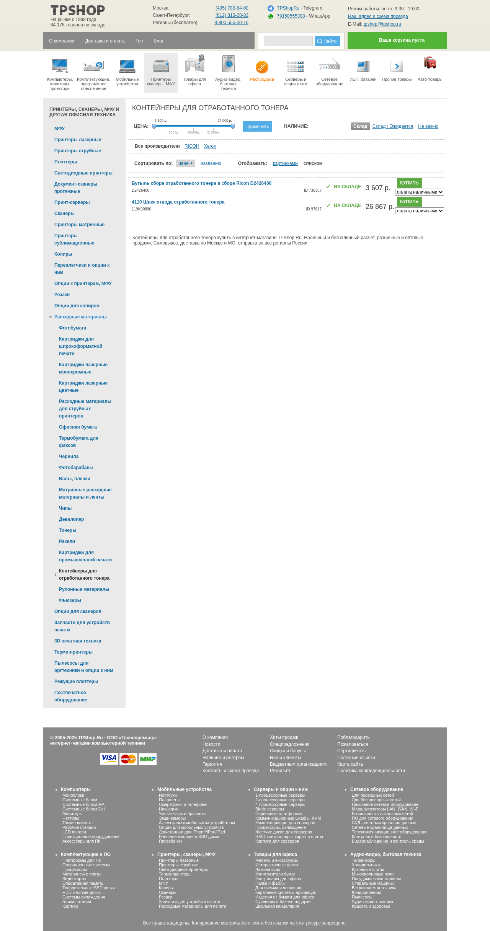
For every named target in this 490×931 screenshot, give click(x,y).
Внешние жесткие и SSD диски (189, 836)
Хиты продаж (284, 737)
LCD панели (74, 832)
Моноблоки (73, 795)
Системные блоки (79, 799)
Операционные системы (86, 865)
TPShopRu (288, 8)
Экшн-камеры (172, 818)
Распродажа (262, 67)
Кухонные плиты (368, 869)
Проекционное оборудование (90, 836)
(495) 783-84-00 (232, 8)
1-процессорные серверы (280, 795)
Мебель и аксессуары (276, 860)
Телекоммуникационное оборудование (390, 832)
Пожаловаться (352, 744)
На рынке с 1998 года (73, 19)
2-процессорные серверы (280, 799)
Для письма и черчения (278, 887)
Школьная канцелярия (277, 906)
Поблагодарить (353, 737)
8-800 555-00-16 (231, 22)
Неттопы (70, 818)
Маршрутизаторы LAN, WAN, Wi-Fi (386, 809)
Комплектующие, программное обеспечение (93, 72)
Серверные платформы (278, 813)
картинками (285, 163)
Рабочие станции (79, 827)
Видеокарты (74, 878)
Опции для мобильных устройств (191, 827)
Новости (211, 744)
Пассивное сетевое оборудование (385, 804)
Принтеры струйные (178, 865)
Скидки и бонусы (288, 750)
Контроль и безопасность (376, 836)
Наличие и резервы (223, 757)
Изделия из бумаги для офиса (284, 897)
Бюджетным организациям (298, 764)
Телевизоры (363, 860)
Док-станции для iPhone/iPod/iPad (192, 832)
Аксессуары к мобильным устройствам (197, 822)
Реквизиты (281, 770)
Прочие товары (396, 67)
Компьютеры (76, 789)
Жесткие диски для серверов (283, 832)
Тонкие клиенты (77, 822)
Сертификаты (352, 750)
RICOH (192, 146)
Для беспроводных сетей (376, 799)
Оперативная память (82, 883)
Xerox (210, 146)
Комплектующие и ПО (86, 854)
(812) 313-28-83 (232, 15)
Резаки (165, 897)
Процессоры (74, 869)
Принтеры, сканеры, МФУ (186, 854)
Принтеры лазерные (179, 860)
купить (409, 183)
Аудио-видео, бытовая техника (385, 854)
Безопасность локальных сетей (382, 813)
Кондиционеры (366, 892)
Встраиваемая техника (374, 887)
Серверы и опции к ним (281, 789)
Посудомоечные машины (376, 878)
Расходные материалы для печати (192, 906)
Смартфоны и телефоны (183, 804)
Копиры (166, 887)
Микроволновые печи (373, 874)
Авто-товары (430, 67)
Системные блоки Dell (84, 809)
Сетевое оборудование (329, 69)
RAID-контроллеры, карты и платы (289, 836)
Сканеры (167, 892)
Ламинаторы (267, 869)
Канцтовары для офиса (278, 878)
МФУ (163, 883)
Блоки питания (76, 901)
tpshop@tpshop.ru (382, 24)
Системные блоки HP (83, 804)
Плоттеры (168, 878)
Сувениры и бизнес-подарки (282, 901)
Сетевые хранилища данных (380, 827)
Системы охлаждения (83, 897)
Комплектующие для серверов (285, 822)
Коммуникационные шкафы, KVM (288, 818)
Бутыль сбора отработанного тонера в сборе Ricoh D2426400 (201, 183)
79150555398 (291, 16)
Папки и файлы (270, 883)
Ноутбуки (168, 795)
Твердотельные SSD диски (88, 887)
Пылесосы (362, 897)
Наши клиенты (285, 757)
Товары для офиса (194, 69)
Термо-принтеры (175, 874)
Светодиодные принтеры (183, 869)
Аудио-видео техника (372, 901)
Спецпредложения (290, 744)
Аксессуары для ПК (81, 841)
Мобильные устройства (127, 69)
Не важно (428, 126)
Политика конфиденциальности (371, 770)
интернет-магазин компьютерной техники (97, 743)
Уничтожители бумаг (275, 874)
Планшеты (169, 799)
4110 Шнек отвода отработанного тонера (178, 202)
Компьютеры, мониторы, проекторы (60, 72)
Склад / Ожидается (392, 126)
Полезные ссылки (356, 757)
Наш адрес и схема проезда (378, 16)
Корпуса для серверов (277, 841)
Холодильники (366, 865)
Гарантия (212, 764)
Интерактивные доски (276, 865)
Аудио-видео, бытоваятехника (228, 72)
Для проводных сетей (373, 795)
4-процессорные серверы (280, 804)
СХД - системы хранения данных (384, 822)
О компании (215, 737)
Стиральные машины (373, 883)
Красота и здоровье (371, 906)
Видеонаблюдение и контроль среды (388, 841)
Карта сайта (350, 764)
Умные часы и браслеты (182, 813)
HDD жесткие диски (81, 892)
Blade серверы (269, 809)
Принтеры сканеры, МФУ (161, 69)
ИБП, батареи (363, 67)
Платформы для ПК (81, 860)
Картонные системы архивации (286, 892)
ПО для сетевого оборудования (382, 818)
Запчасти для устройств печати (189, 901)
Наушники (168, 809)
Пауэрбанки (170, 841)
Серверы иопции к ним (295, 69)
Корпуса (70, 906)
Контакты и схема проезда (231, 770)
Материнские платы (81, 874)
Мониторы (72, 813)
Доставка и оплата (222, 750)
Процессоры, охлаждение (280, 827)
